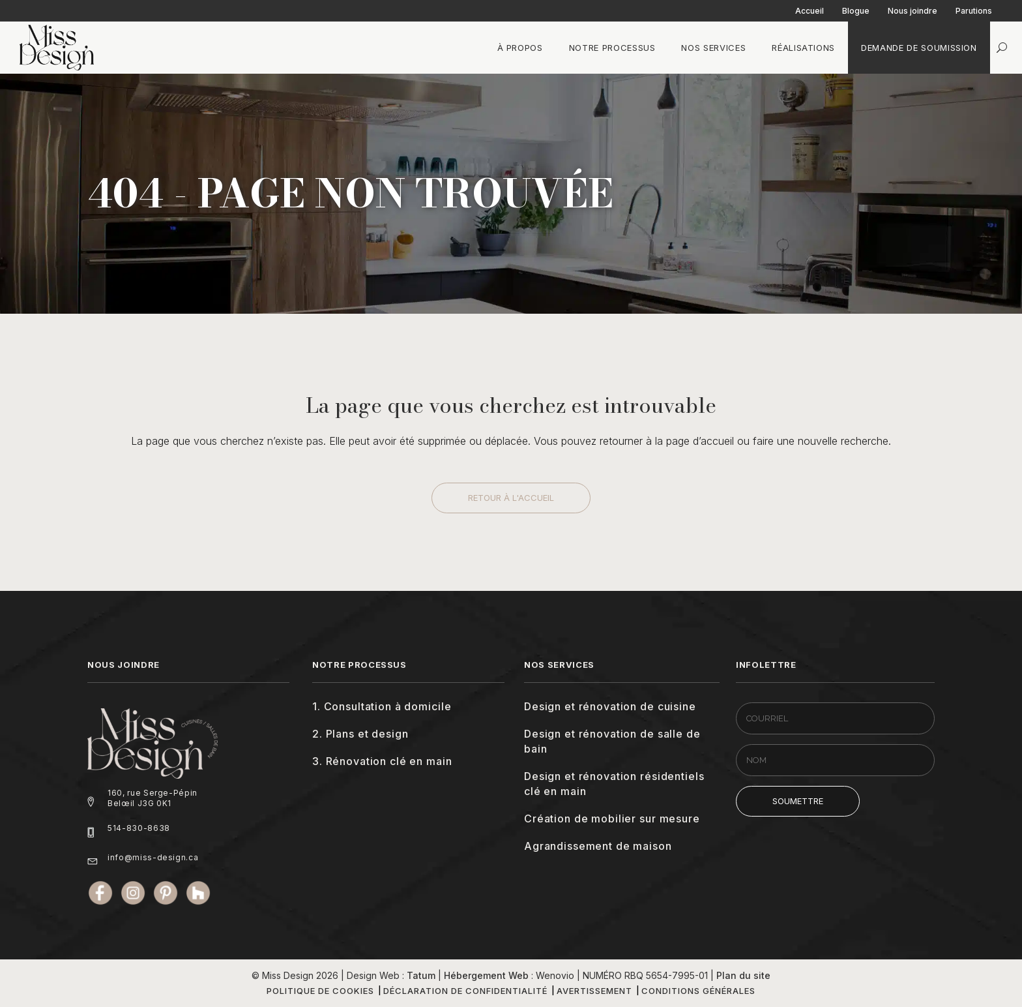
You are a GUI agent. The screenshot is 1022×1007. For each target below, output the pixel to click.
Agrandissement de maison (598, 845)
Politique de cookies (320, 990)
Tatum (421, 975)
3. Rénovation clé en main (382, 761)
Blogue (855, 11)
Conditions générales (698, 990)
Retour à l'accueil (511, 497)
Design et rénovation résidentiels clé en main (614, 784)
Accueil (809, 11)
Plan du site (743, 975)
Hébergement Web (486, 975)
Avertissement (594, 990)
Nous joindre (912, 11)
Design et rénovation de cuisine (610, 706)
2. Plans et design (360, 733)
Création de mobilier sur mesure (612, 818)
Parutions (974, 11)
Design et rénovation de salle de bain (612, 741)
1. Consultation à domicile (381, 706)
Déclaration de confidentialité (465, 990)
